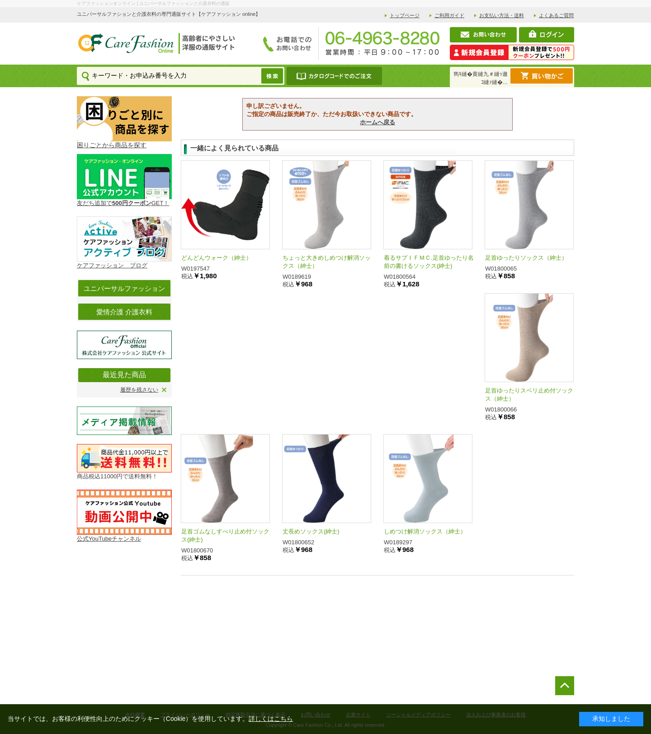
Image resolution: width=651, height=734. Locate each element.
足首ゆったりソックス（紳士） (526, 257)
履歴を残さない (139, 390)
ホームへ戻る (377, 122)
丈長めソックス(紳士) (311, 531)
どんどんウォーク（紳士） (216, 257)
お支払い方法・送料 (501, 15)
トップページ (405, 15)
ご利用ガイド (449, 15)
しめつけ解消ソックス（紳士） (425, 531)
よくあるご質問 (556, 15)
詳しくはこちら (271, 718)
